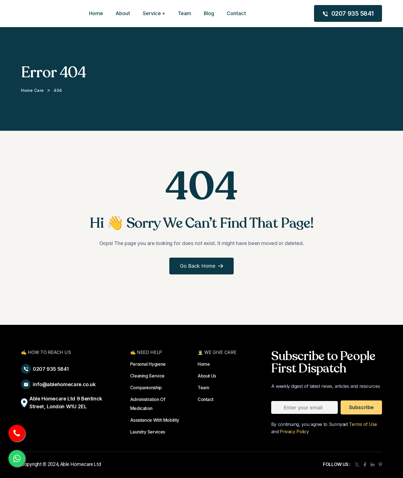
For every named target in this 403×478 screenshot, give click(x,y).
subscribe (361, 407)
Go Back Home (201, 266)
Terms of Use (363, 424)
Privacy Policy (294, 431)
